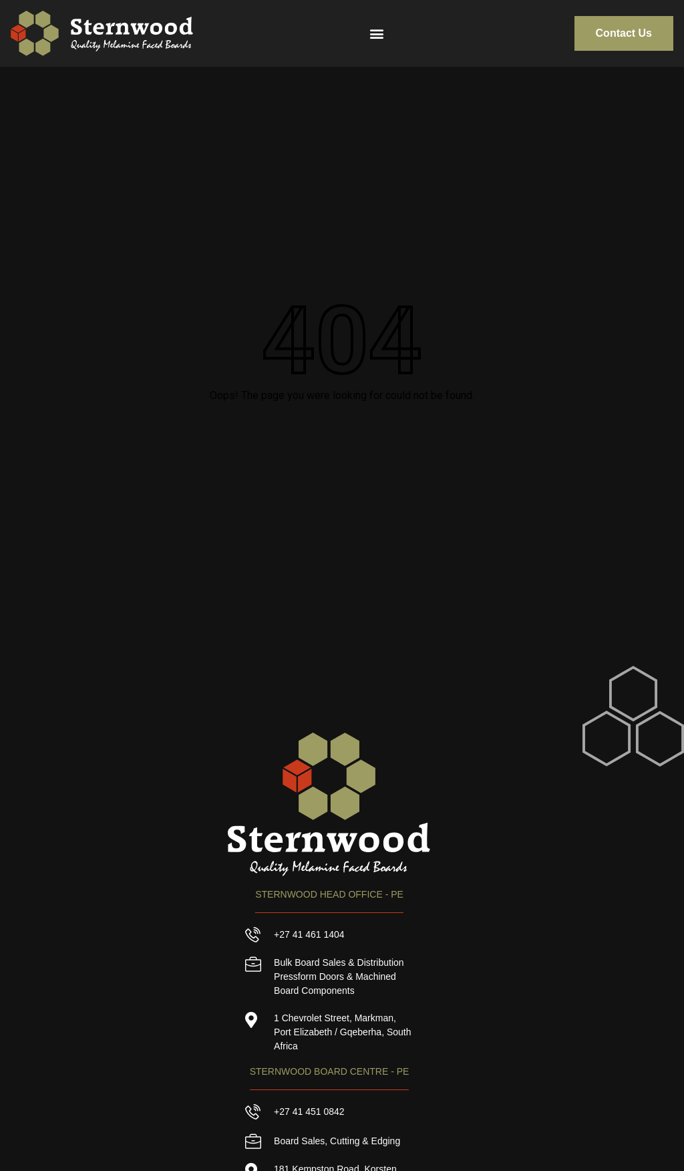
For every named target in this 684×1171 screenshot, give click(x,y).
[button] (374, 33)
